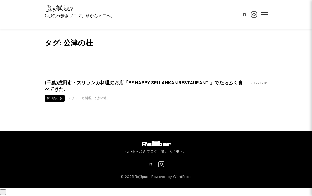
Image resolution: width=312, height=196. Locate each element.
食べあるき (55, 98)
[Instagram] (254, 14)
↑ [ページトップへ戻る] (3, 192)
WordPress (182, 176)
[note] (244, 14)
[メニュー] (264, 14)
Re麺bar (156, 143)
